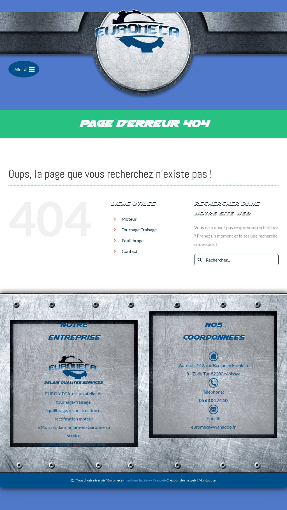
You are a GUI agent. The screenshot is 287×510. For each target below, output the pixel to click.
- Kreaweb (158, 480)
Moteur (129, 219)
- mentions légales (135, 480)
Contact (129, 251)
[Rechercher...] (236, 259)
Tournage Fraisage (139, 229)
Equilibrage (133, 240)
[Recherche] (199, 259)
